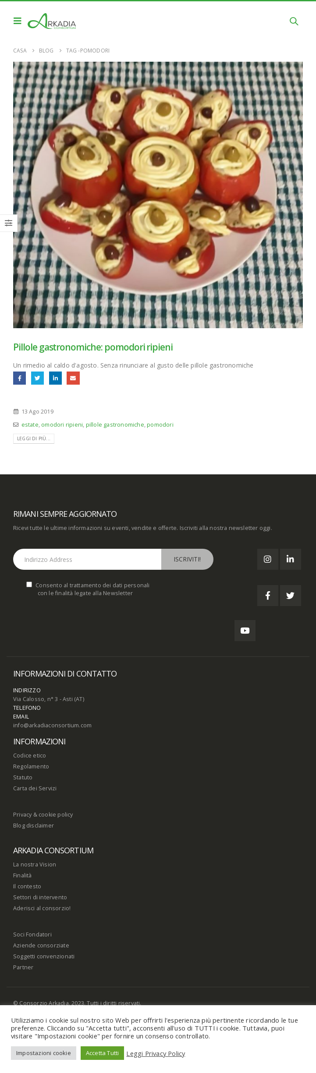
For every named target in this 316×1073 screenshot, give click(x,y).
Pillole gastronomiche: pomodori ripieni (93, 347)
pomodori (160, 424)
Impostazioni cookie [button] (43, 1053)
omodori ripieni (62, 424)
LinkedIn (55, 378)
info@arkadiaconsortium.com (52, 725)
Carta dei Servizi (35, 788)
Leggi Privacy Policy (155, 1053)
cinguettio (37, 378)
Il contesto (27, 886)
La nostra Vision (34, 864)
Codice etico (29, 755)
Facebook (19, 378)
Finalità (22, 875)
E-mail (73, 378)
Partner (23, 967)
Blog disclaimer (33, 825)
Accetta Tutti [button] (102, 1053)
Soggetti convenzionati (44, 956)
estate (30, 424)
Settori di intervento (40, 897)
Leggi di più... (33, 438)
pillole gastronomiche (115, 424)
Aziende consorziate (41, 945)
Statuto (22, 777)
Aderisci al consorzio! (42, 908)
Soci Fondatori (32, 934)
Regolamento (31, 766)
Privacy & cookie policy (43, 814)
